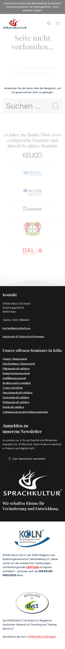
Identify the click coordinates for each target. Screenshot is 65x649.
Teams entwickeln (13, 387)
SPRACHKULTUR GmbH (42, 636)
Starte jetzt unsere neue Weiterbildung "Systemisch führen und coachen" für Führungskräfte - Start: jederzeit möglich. (32, 7)
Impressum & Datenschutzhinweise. (24, 336)
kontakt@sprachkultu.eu (16, 328)
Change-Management (15, 358)
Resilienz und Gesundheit (17, 383)
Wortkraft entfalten (13, 407)
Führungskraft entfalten (16, 368)
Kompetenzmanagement (16, 373)
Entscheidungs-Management (19, 363)
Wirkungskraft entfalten (16, 402)
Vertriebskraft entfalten (16, 397)
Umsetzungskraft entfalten (17, 392)
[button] (49, 23)
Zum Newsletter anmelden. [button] (27, 458)
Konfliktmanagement (14, 378)
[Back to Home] (15, 23)
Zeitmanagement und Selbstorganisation (25, 412)
